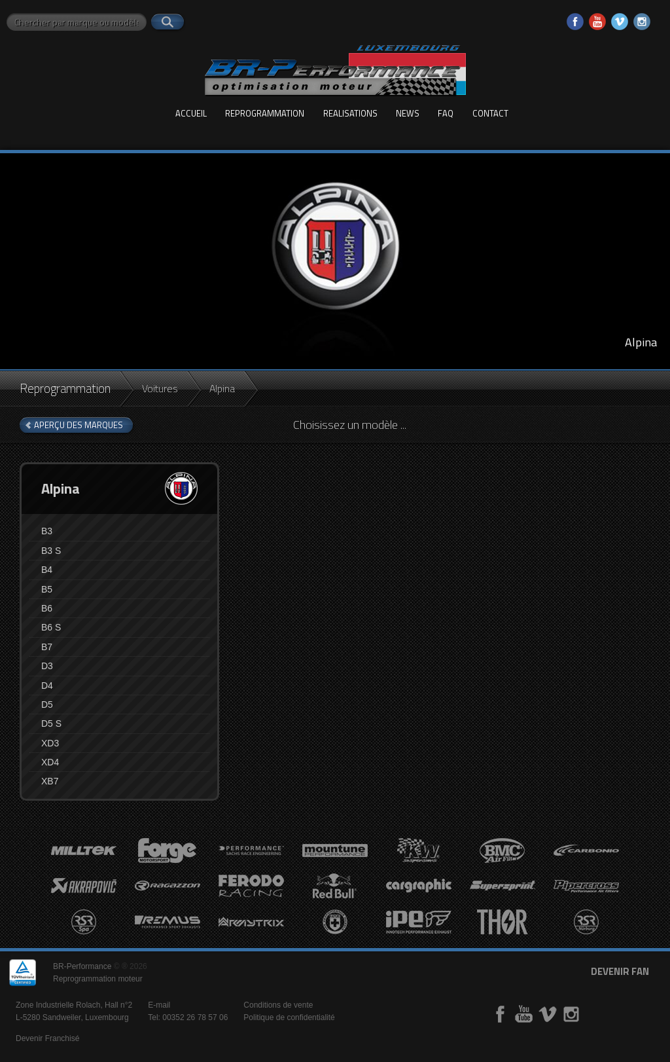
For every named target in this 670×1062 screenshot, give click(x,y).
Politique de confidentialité (288, 1017)
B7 (46, 647)
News (407, 113)
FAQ (445, 113)
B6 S (51, 627)
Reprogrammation (264, 113)
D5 (47, 704)
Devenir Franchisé (47, 1038)
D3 (47, 666)
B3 (46, 531)
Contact (490, 113)
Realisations (350, 113)
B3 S (51, 550)
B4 (46, 569)
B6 (46, 608)
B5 (46, 589)
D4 (47, 685)
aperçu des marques (78, 424)
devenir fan (620, 971)
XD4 (50, 762)
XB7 (49, 781)
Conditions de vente (278, 1005)
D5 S (51, 723)
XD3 (50, 743)
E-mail (159, 1005)
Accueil (191, 113)
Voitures (160, 388)
